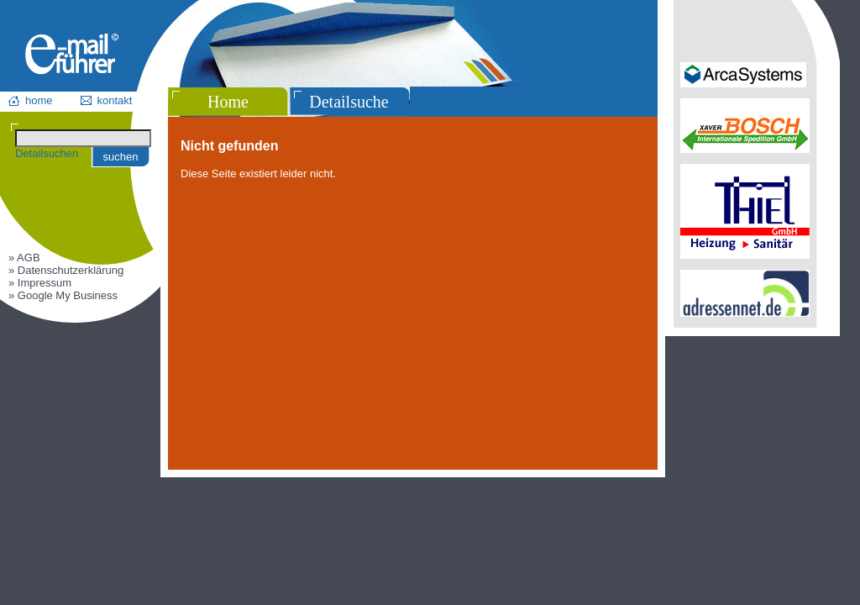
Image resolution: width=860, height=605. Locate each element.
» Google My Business (63, 295)
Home (228, 101)
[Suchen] (83, 138)
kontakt (115, 100)
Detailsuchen (46, 153)
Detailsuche (348, 101)
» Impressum (39, 282)
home (39, 100)
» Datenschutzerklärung (65, 270)
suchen (121, 156)
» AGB (24, 257)
